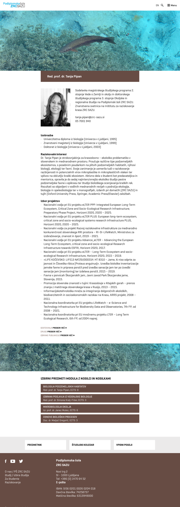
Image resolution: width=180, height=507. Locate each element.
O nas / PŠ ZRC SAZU (17, 471)
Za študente (12, 479)
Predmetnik (34, 445)
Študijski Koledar (83, 445)
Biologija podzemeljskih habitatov (64, 386)
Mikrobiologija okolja (57, 406)
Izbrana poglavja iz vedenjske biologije (67, 396)
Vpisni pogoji (124, 445)
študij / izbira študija (17, 475)
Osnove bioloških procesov (60, 417)
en (157, 5)
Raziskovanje (13, 482)
